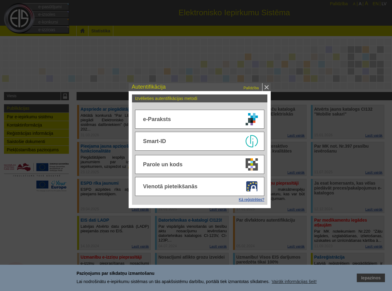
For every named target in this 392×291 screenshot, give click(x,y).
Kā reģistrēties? (251, 199)
